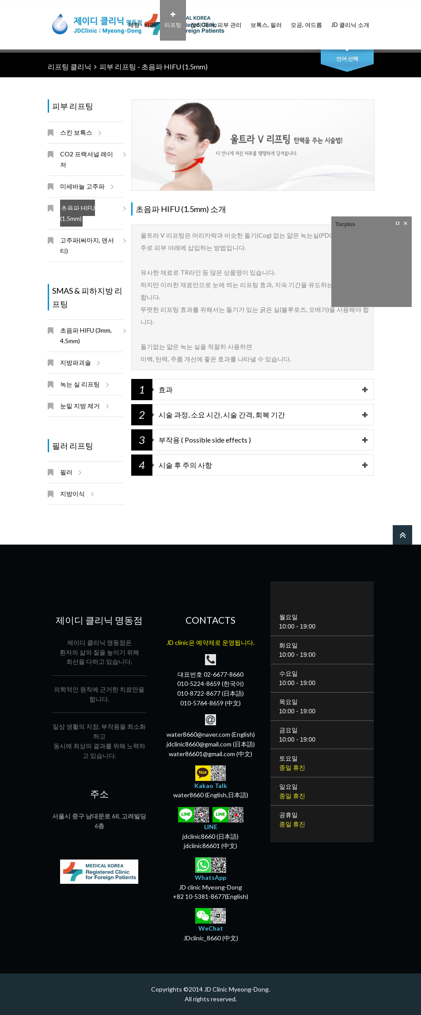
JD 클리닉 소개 (350, 19)
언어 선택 (347, 58)
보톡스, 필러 (266, 19)
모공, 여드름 (306, 19)
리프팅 (173, 19)
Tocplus (345, 224)
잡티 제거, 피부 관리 (216, 19)
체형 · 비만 (142, 19)
